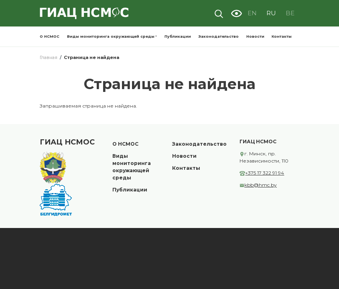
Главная (48, 57)
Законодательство (218, 36)
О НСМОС (49, 36)
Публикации (177, 36)
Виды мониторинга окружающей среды (110, 36)
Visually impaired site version (236, 13)
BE (290, 13)
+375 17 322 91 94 (264, 173)
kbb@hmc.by (260, 185)
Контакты (282, 36)
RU (271, 13)
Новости (255, 36)
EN (252, 13)
